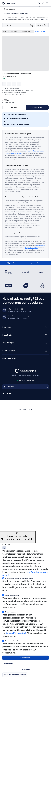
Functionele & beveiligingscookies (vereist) (18, 578)
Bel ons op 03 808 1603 (15, 309)
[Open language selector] (25, 386)
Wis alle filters (40, 31)
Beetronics (18, 370)
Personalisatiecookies (11, 641)
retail (6, 153)
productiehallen (30, 151)
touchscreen (40, 245)
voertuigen (40, 151)
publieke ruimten (16, 153)
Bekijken (14, 107)
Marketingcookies (9, 612)
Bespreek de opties (31, 248)
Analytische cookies (10, 595)
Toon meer (44, 19)
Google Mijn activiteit (16, 633)
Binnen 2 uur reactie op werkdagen (19, 316)
